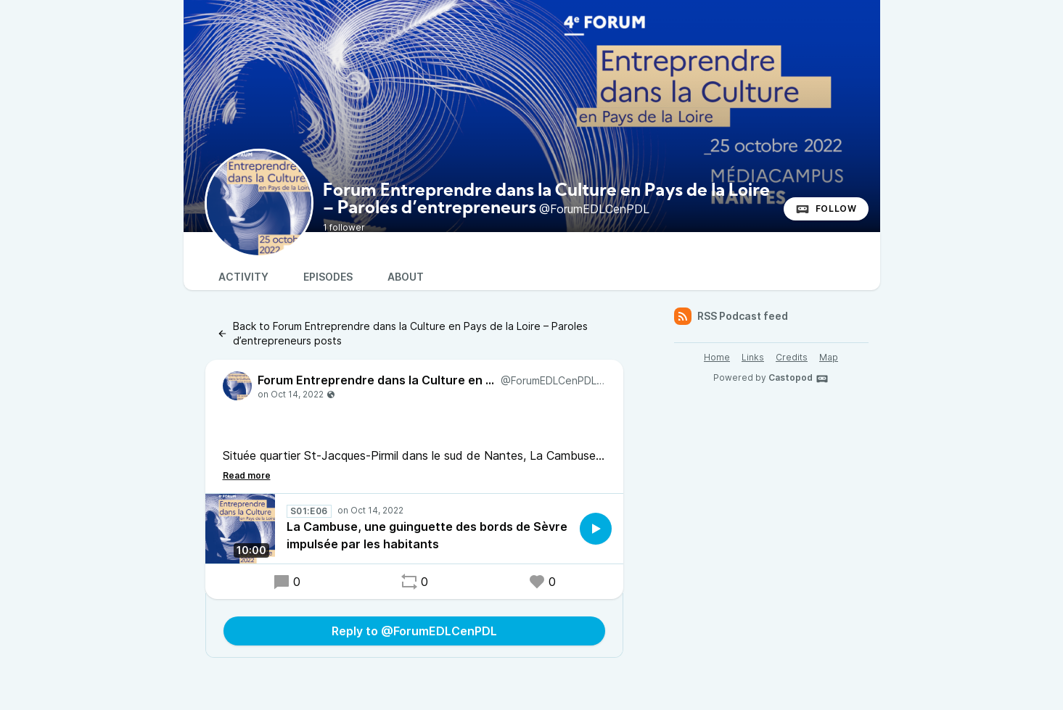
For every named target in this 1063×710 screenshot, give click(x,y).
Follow (826, 209)
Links (753, 357)
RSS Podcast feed (731, 316)
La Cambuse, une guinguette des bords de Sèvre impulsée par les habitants (427, 535)
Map (828, 357)
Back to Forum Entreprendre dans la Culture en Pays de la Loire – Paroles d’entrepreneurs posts (402, 333)
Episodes (328, 277)
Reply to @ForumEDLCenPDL (414, 631)
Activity (243, 277)
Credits (792, 357)
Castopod (798, 378)
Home (717, 357)
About (405, 277)
